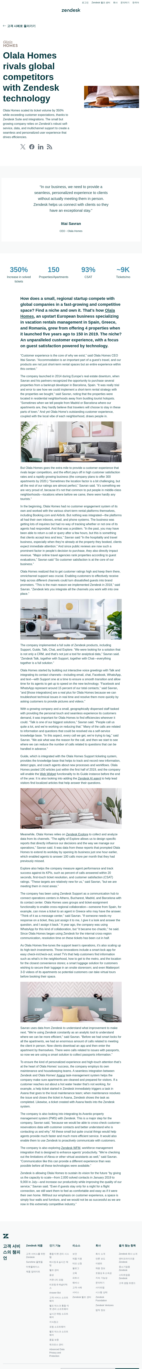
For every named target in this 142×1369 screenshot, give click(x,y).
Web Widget (83, 788)
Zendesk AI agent (38, 796)
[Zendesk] (6, 1272)
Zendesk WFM (72, 1178)
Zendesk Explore (79, 852)
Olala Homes (42, 316)
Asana (75, 1101)
